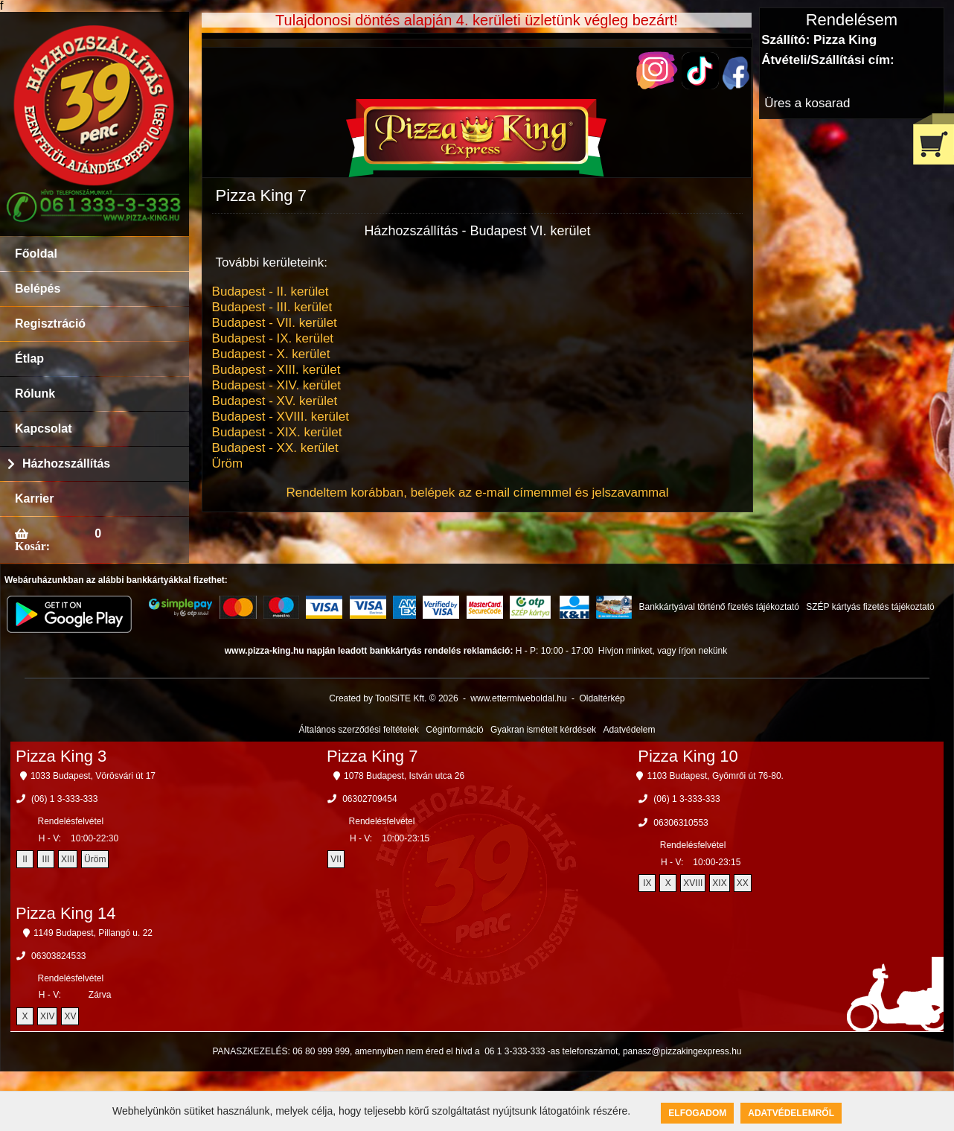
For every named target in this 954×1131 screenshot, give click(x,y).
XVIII (692, 883)
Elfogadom (697, 1113)
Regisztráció (50, 323)
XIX (719, 883)
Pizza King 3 (61, 756)
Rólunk (35, 393)
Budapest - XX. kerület (275, 448)
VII (336, 859)
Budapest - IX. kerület (272, 338)
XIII (67, 859)
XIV (47, 1016)
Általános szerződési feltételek (359, 729)
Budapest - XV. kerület (275, 401)
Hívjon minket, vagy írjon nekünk (662, 651)
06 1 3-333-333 (514, 1051)
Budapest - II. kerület (270, 291)
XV (70, 1016)
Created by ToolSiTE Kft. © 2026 (393, 698)
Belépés (37, 288)
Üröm (227, 463)
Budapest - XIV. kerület (276, 385)
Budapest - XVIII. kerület (280, 417)
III (46, 859)
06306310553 (680, 823)
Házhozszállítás (66, 463)
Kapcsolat (43, 428)
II (25, 859)
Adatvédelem (629, 729)
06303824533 (58, 956)
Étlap (29, 358)
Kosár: (32, 546)
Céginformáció (454, 729)
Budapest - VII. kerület (274, 323)
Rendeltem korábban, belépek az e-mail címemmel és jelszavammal (477, 492)
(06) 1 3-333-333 (64, 799)
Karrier (34, 498)
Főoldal (36, 253)
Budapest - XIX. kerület (277, 432)
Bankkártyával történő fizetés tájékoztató (718, 607)
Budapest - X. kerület (271, 354)
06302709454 (369, 799)
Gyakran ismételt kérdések (543, 729)
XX (743, 883)
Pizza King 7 (372, 756)
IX (647, 883)
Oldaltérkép (601, 698)
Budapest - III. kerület (272, 307)
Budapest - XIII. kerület (276, 370)
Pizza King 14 (66, 913)
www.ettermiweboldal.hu (518, 698)
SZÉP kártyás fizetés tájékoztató (870, 607)
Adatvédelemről (791, 1113)
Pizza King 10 (688, 756)
